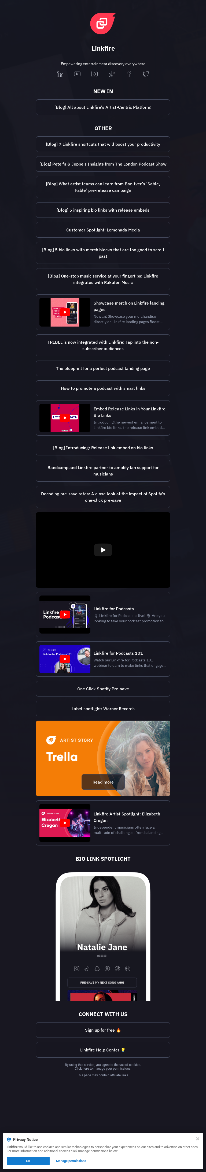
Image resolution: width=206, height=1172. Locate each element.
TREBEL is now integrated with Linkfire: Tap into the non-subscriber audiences (103, 345)
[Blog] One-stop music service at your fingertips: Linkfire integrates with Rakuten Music (103, 279)
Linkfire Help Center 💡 (103, 1050)
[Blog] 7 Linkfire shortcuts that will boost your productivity (103, 144)
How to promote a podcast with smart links (103, 388)
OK (28, 1161)
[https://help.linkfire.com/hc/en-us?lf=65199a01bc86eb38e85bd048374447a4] (103, 1050)
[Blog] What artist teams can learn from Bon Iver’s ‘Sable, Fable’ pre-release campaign (103, 187)
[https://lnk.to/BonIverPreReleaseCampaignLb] (103, 187)
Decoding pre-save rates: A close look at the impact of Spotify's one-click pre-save (103, 497)
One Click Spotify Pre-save (103, 688)
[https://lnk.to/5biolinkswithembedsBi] (103, 210)
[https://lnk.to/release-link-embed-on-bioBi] (103, 447)
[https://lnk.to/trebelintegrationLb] (103, 345)
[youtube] (77, 74)
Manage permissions (71, 1161)
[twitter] (145, 74)
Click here (82, 1068)
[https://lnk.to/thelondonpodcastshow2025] (103, 164)
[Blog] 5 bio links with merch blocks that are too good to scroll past (103, 253)
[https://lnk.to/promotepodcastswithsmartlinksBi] (103, 388)
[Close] (197, 1138)
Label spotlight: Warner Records (103, 708)
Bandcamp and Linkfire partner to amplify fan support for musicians (103, 471)
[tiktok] (111, 74)
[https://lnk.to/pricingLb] (103, 1030)
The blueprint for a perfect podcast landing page (103, 368)
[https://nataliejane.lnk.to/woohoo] (103, 934)
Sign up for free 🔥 (103, 1030)
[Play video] (103, 550)
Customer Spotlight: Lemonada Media (103, 230)
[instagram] (94, 74)
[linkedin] (60, 74)
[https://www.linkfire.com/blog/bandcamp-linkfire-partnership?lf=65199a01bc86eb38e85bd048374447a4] (103, 471)
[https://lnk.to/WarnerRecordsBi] (103, 708)
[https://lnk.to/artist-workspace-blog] (103, 107)
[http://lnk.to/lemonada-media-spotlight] (103, 230)
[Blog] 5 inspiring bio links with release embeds (103, 210)
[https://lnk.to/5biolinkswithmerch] (103, 253)
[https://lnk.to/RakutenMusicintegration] (103, 279)
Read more (103, 782)
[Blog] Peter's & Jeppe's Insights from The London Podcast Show (103, 164)
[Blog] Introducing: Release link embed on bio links (103, 447)
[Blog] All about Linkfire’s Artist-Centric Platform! (103, 107)
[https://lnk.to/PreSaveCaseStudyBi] (103, 497)
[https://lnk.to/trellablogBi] (103, 758)
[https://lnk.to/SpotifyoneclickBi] (103, 689)
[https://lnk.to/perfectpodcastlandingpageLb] (103, 368)
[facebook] (128, 74)
